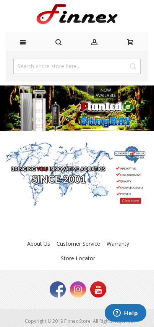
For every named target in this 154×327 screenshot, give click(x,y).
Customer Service (78, 243)
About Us (38, 243)
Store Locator (78, 258)
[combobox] (77, 66)
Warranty (118, 243)
